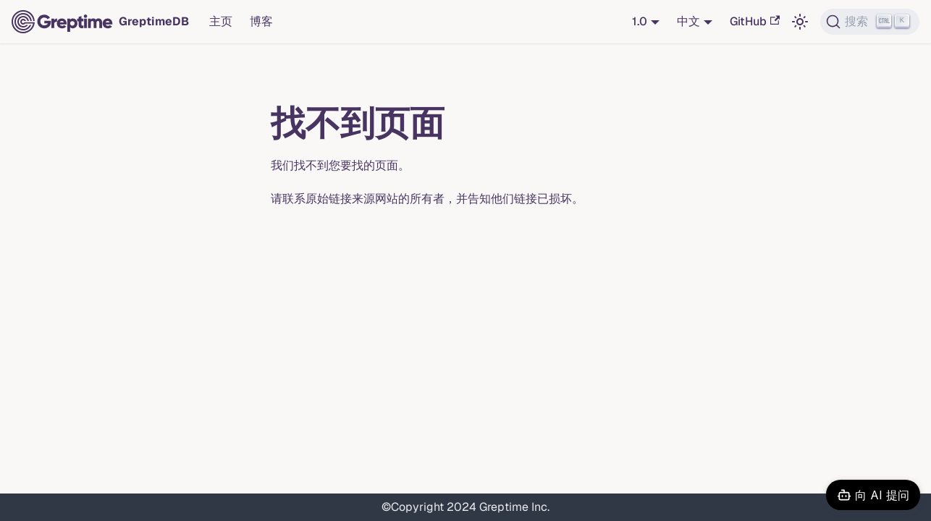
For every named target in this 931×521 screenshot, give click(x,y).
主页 (220, 21)
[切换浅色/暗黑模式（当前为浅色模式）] (800, 21)
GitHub (755, 21)
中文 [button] (688, 21)
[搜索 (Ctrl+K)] (869, 22)
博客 (261, 21)
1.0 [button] (639, 21)
